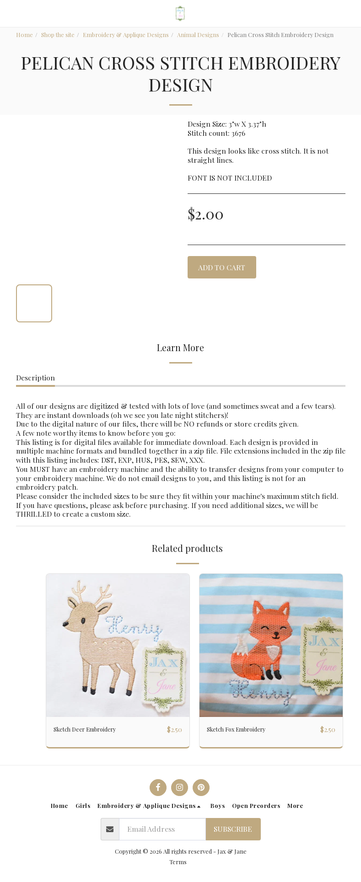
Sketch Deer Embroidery (95, 729)
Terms (178, 862)
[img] (117, 645)
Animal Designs (198, 34)
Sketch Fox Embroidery (246, 729)
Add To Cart (221, 267)
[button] (10, 13)
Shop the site (58, 34)
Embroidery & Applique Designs (126, 34)
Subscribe (233, 829)
